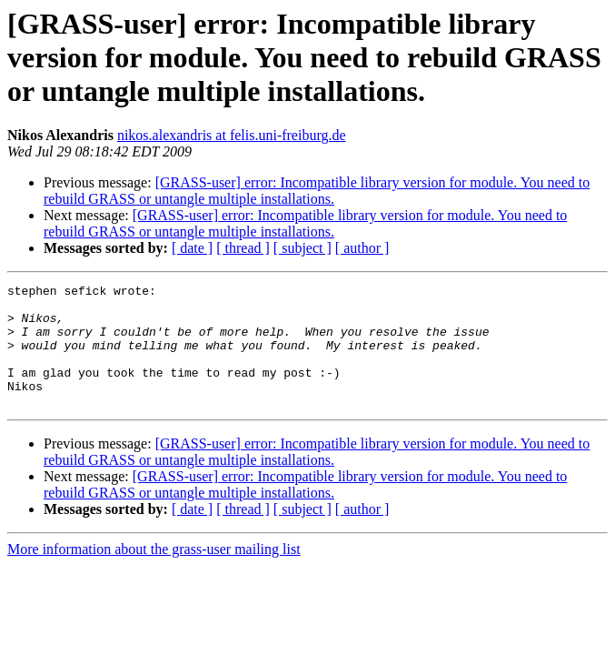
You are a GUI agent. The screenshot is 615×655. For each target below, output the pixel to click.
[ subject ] (302, 248)
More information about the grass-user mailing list (154, 573)
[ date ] (192, 248)
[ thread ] (243, 248)
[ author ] (362, 248)
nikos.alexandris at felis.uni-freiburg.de (231, 135)
